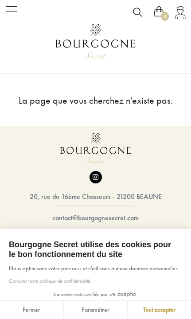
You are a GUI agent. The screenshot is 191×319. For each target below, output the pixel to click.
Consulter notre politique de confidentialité (47, 280)
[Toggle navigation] (11, 8)
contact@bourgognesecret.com (95, 217)
